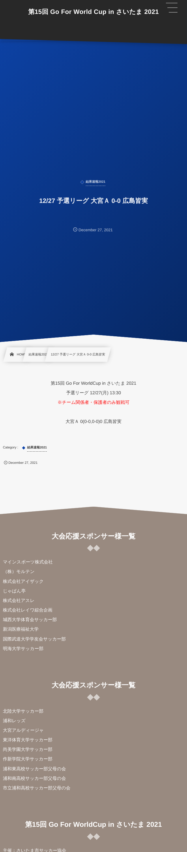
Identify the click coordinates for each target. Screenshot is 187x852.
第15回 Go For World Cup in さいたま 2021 (93, 12)
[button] (171, 8)
